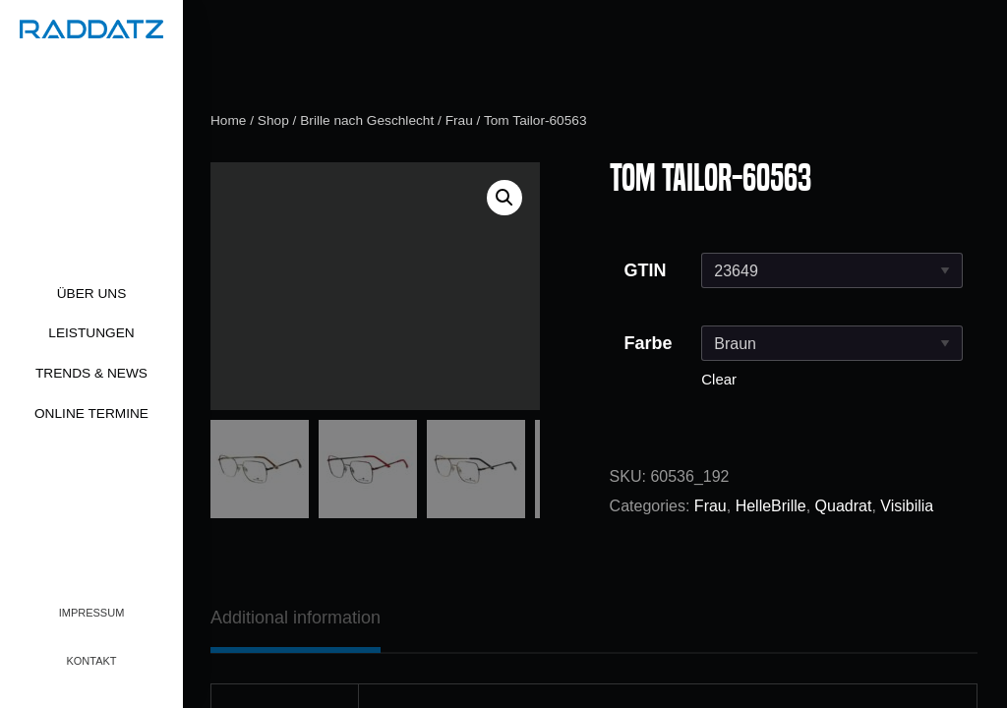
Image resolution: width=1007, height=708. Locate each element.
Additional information (295, 617)
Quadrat (843, 506)
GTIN (645, 270)
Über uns (92, 293)
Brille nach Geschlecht (367, 120)
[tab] (295, 617)
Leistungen (91, 332)
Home (228, 120)
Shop (273, 120)
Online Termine (91, 413)
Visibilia (906, 506)
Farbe (648, 343)
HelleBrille (771, 506)
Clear (719, 379)
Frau (459, 120)
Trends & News (91, 373)
